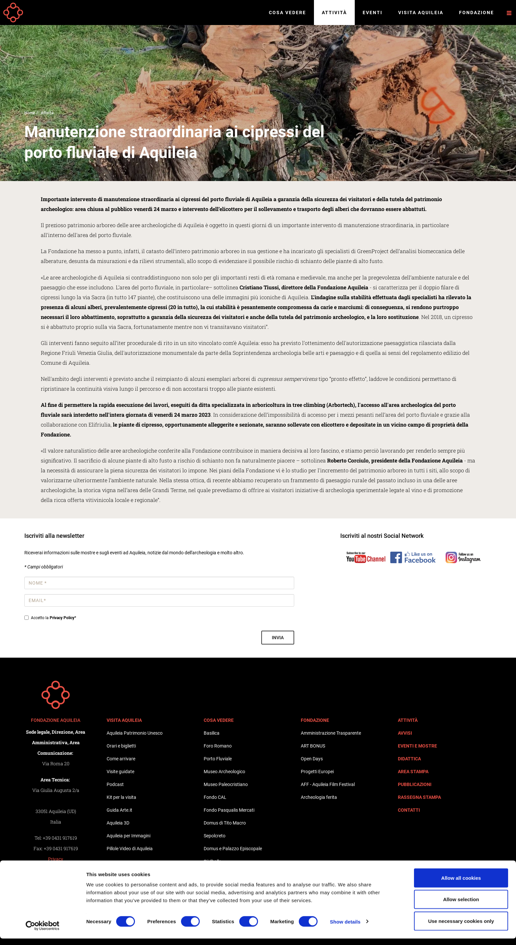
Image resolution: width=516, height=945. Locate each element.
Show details (345, 928)
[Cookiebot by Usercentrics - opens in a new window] (42, 932)
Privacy (55, 859)
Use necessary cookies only (461, 927)
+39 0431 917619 (60, 838)
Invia (278, 637)
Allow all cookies (461, 884)
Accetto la (50, 618)
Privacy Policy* (63, 618)
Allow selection (461, 906)
